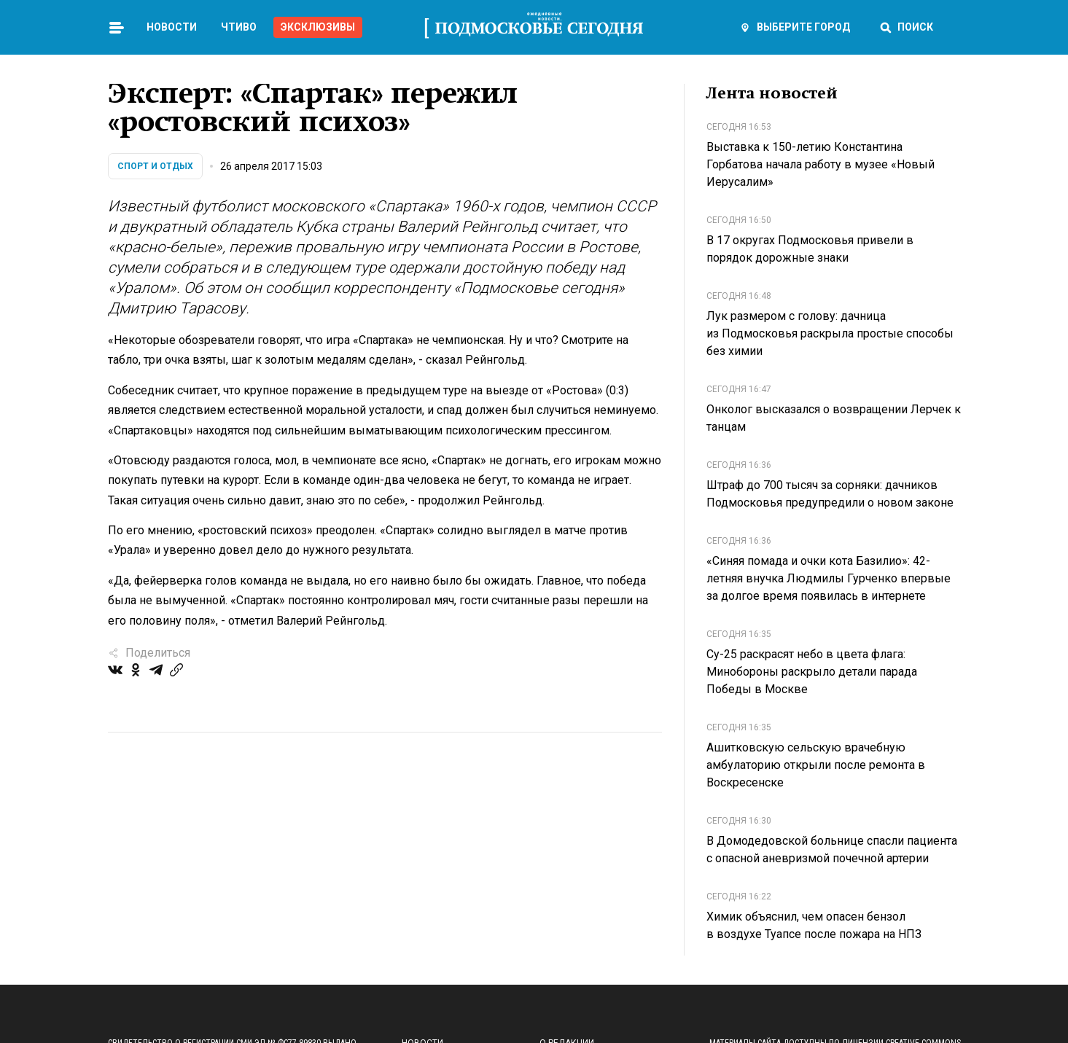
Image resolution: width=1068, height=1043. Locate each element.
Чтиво (239, 27)
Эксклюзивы (318, 27)
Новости (172, 27)
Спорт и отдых (155, 166)
